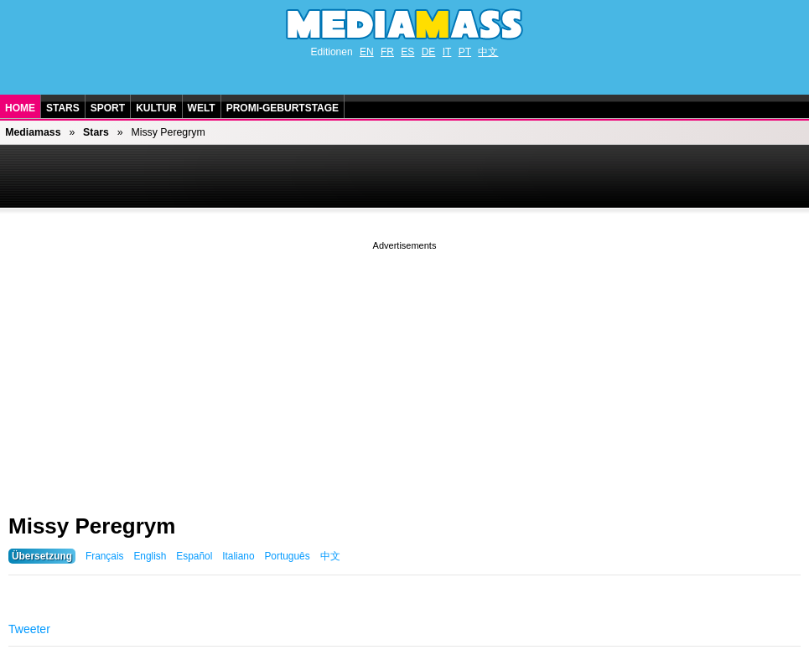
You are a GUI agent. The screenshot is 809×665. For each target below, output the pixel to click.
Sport (108, 108)
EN (367, 52)
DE (429, 52)
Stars (63, 108)
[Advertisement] (404, 371)
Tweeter (29, 629)
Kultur (156, 108)
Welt (201, 108)
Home (20, 108)
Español (194, 556)
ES (407, 52)
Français (105, 556)
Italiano (238, 556)
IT (447, 52)
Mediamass (32, 132)
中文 (488, 52)
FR (387, 52)
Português (286, 556)
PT (465, 52)
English (149, 556)
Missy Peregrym (91, 526)
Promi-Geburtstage (282, 108)
